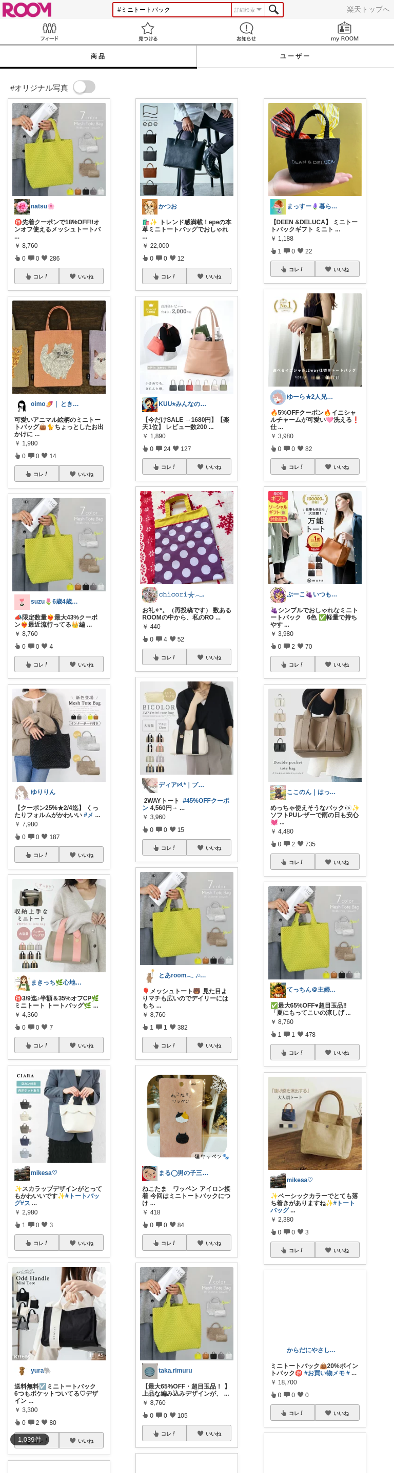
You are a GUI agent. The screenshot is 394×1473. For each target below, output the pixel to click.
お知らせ (246, 31)
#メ (88, 815)
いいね (85, 276)
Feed (49, 31)
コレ (41, 276)
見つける (147, 31)
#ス (25, 1203)
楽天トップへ (368, 9)
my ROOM (345, 31)
